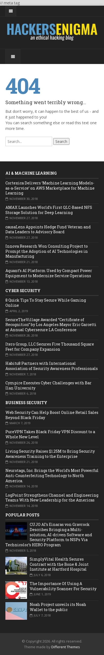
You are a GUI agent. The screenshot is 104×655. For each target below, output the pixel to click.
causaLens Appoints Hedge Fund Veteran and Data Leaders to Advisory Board (48, 229)
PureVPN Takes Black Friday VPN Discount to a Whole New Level (50, 434)
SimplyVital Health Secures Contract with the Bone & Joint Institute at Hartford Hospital (59, 564)
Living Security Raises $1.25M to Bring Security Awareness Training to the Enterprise (50, 454)
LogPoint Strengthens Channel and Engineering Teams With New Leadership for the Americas (51, 498)
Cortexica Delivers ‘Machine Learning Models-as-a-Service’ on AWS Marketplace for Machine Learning (50, 188)
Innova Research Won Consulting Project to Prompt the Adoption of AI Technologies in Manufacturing (46, 251)
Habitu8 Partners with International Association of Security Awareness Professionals (51, 366)
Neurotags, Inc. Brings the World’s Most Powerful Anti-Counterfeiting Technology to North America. (52, 475)
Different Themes (65, 646)
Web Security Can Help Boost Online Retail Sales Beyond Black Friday (51, 415)
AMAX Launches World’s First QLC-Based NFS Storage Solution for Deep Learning (48, 210)
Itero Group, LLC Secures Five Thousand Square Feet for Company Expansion (49, 346)
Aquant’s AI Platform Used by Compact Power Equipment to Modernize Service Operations (48, 273)
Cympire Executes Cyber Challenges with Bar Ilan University (48, 385)
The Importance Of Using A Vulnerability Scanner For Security (63, 586)
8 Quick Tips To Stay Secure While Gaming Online (45, 303)
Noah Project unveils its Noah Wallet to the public (58, 607)
